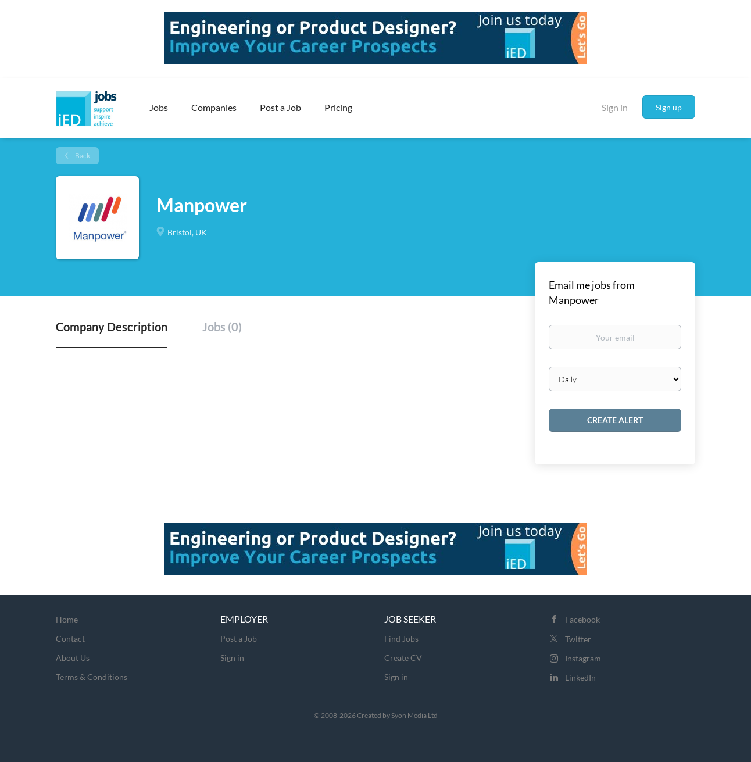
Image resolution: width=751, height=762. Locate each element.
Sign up (669, 107)
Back (82, 155)
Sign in (615, 107)
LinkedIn (580, 677)
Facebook (582, 619)
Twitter (578, 639)
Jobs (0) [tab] (222, 327)
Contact (70, 638)
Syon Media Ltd (414, 715)
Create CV (403, 658)
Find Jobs (401, 638)
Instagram (583, 658)
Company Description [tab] (111, 327)
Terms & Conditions (91, 677)
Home (67, 619)
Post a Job (238, 638)
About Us (73, 658)
